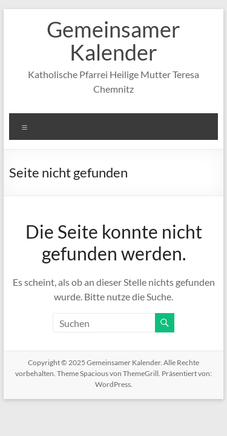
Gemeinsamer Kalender (113, 40)
